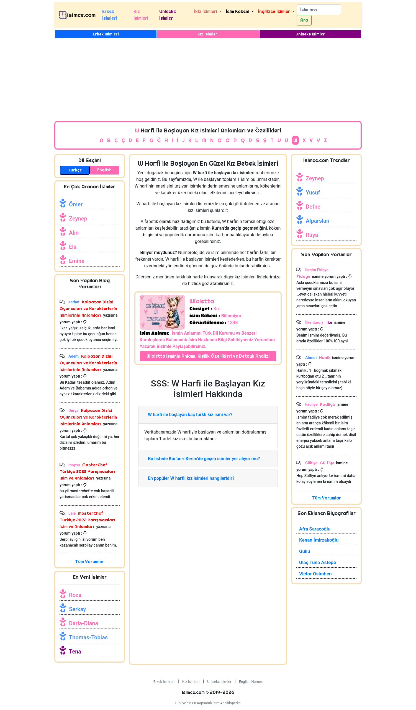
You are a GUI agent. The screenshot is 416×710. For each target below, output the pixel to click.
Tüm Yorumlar (89, 562)
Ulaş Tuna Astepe (317, 562)
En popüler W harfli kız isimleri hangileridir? (191, 478)
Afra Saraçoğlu (314, 529)
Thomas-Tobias (88, 637)
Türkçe (75, 170)
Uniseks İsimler (167, 15)
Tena (75, 651)
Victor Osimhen (315, 573)
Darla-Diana (83, 623)
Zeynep (78, 218)
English (104, 169)
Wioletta (201, 301)
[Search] (319, 9)
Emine (76, 261)
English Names (251, 682)
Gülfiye (327, 462)
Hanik (324, 357)
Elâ (72, 246)
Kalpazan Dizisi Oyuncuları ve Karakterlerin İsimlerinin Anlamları (88, 308)
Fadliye (327, 404)
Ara (304, 20)
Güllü (304, 551)
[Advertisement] (208, 79)
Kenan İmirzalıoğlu (318, 540)
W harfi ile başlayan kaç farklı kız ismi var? (190, 414)
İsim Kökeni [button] (238, 11)
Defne (313, 206)
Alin (74, 232)
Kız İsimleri (140, 15)
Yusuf (313, 192)
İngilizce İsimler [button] (274, 11)
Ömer (76, 204)
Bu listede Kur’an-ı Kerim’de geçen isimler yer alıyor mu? (204, 458)
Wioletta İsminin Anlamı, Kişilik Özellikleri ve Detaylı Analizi (208, 356)
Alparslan (317, 220)
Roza (75, 595)
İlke (328, 322)
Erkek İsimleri (109, 15)
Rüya (312, 235)
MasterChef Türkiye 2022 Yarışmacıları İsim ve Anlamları (87, 471)
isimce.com (81, 15)
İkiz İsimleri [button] (206, 11)
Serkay (77, 609)
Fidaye (303, 276)
